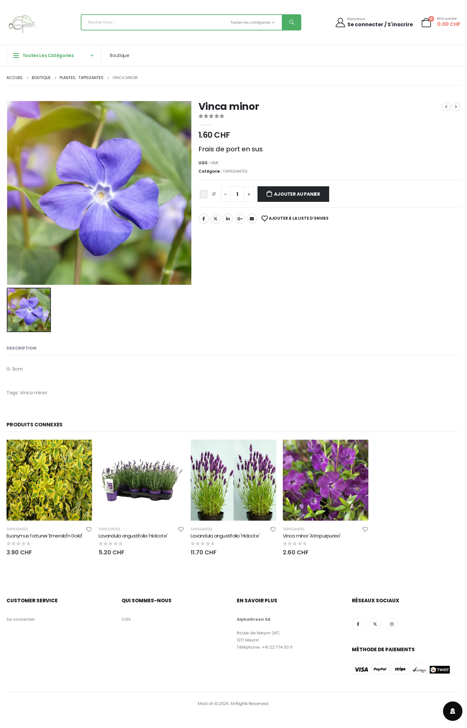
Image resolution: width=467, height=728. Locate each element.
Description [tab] (21, 348)
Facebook (203, 219)
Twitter (215, 219)
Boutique (119, 55)
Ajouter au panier (297, 194)
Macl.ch (205, 703)
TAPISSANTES (235, 171)
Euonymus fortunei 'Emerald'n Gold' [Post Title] (44, 535)
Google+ (240, 219)
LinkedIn (227, 219)
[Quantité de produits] (237, 194)
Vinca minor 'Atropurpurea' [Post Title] (312, 535)
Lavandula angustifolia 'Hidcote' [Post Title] (133, 535)
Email (252, 219)
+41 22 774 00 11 (277, 647)
